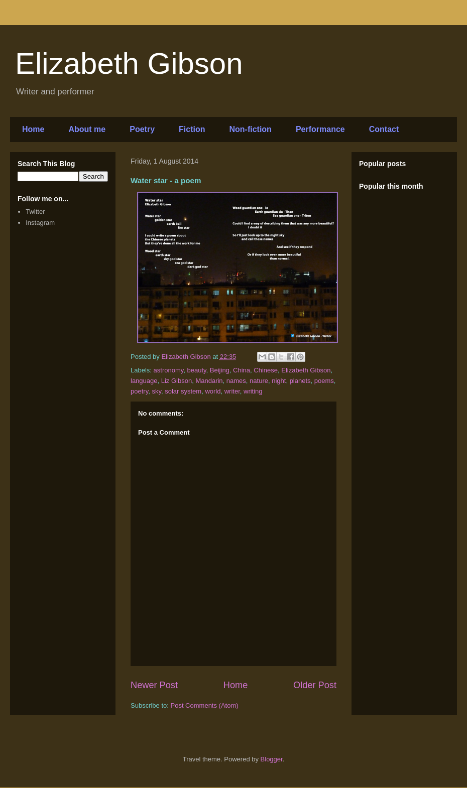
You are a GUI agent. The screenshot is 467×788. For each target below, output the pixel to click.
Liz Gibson (176, 380)
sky (156, 391)
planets (300, 380)
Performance (320, 129)
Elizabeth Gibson (129, 63)
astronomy (169, 370)
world (212, 391)
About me (86, 129)
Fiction (192, 129)
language (144, 380)
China (241, 370)
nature (259, 380)
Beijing (219, 370)
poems (324, 380)
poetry (139, 391)
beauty (196, 370)
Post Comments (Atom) (205, 705)
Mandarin (208, 380)
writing (253, 391)
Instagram (40, 222)
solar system (183, 391)
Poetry (142, 129)
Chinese (266, 370)
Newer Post (154, 685)
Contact (384, 129)
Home (33, 129)
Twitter (35, 211)
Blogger (272, 759)
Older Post (314, 685)
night (279, 380)
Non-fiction (250, 129)
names (236, 380)
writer (232, 391)
